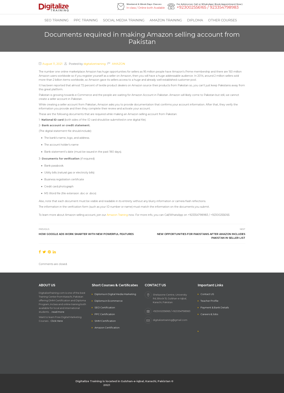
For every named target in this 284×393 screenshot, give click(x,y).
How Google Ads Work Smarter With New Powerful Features (86, 234)
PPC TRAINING (86, 20)
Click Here (57, 320)
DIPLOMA (195, 20)
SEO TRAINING (57, 20)
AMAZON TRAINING (166, 20)
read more (58, 311)
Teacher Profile (209, 300)
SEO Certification (105, 307)
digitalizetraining (94, 63)
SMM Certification (105, 320)
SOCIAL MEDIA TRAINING (124, 20)
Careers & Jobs (209, 314)
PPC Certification (105, 314)
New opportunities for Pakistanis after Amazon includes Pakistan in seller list (201, 235)
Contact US (207, 294)
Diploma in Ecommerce (109, 300)
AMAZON (118, 63)
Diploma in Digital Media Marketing (115, 294)
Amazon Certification (107, 327)
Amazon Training (117, 214)
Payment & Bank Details (215, 307)
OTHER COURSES (222, 20)
